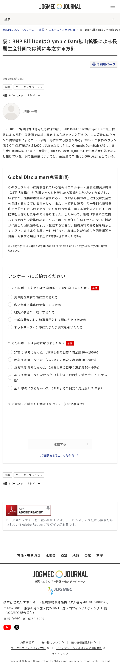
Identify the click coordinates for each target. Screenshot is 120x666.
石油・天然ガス (29, 555)
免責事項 (27, 642)
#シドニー (34, 95)
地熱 (75, 555)
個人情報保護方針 (83, 642)
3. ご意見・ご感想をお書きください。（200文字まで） (47, 404)
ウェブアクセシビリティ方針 (30, 648)
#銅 (5, 95)
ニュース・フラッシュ (62, 29)
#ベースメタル (17, 95)
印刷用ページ (103, 64)
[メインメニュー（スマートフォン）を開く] (112, 6)
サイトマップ (60, 653)
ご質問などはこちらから (57, 455)
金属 (7, 19)
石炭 (99, 555)
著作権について (53, 642)
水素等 (51, 555)
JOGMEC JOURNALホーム (19, 29)
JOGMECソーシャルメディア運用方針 (80, 648)
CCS (64, 555)
